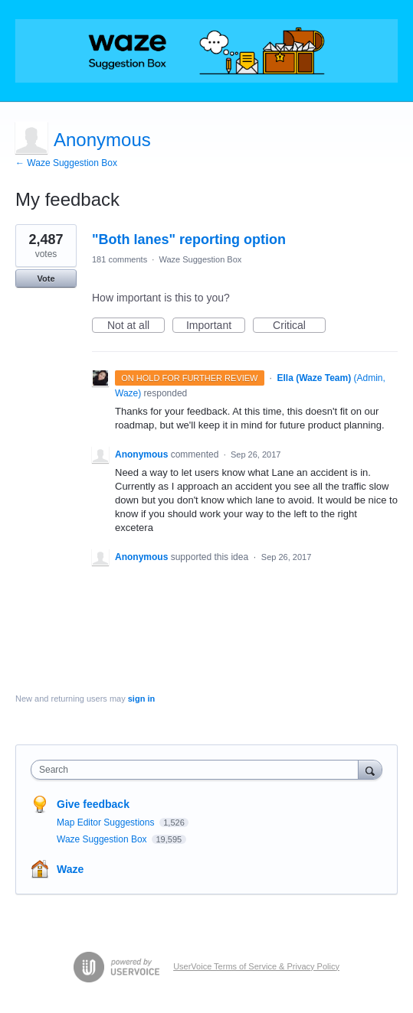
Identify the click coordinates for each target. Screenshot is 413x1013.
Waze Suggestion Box (200, 259)
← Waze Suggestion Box (66, 163)
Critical (299, 326)
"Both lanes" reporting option (189, 239)
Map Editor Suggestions (107, 822)
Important (215, 326)
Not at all (136, 326)
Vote (45, 278)
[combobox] (198, 769)
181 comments (119, 259)
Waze (70, 869)
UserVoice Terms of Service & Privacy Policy (256, 966)
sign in (141, 698)
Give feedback (93, 804)
